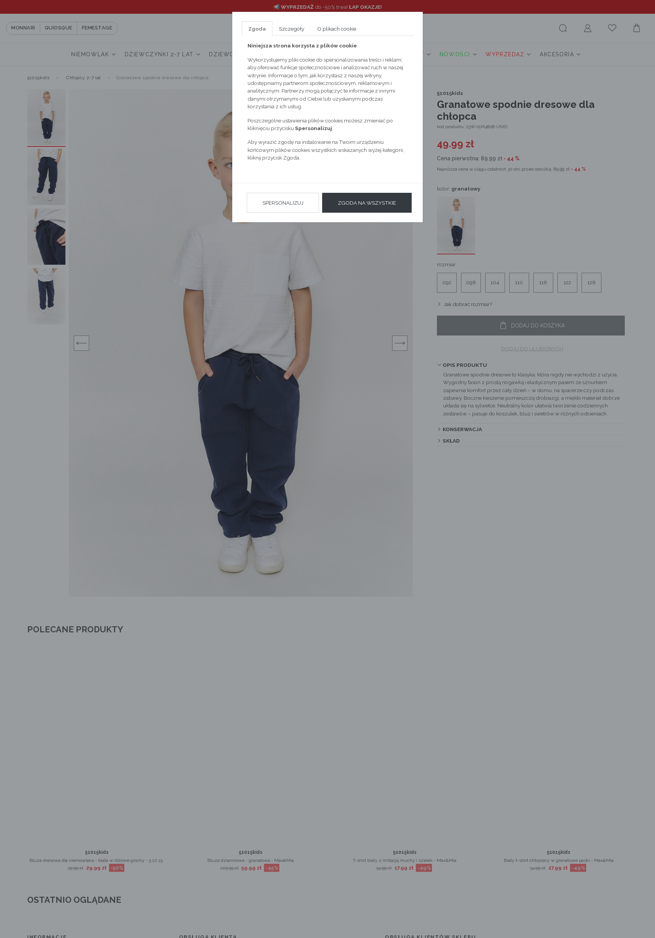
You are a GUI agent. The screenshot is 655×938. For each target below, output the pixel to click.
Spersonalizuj (282, 203)
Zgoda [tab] (257, 29)
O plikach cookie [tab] (336, 29)
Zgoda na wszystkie (367, 203)
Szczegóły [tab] (291, 29)
